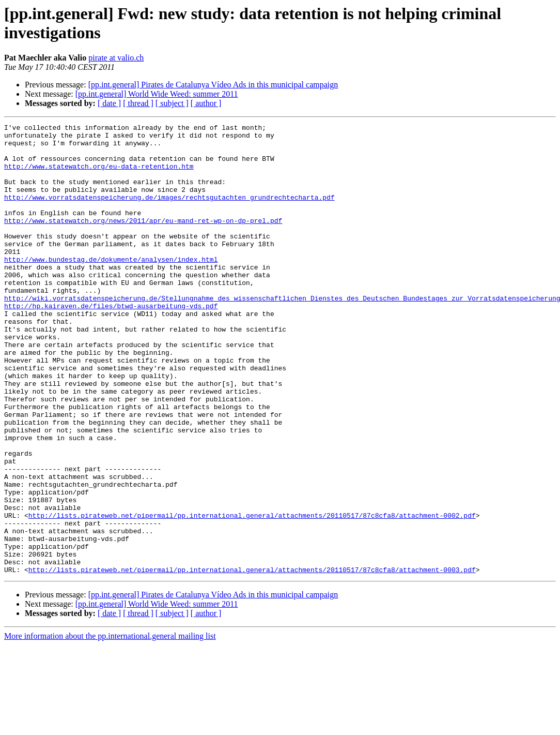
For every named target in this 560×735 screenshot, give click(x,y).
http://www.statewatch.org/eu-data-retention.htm (99, 175)
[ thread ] (138, 103)
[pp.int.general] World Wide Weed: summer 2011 (156, 93)
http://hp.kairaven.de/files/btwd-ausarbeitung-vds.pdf (110, 343)
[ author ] (206, 103)
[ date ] (109, 103)
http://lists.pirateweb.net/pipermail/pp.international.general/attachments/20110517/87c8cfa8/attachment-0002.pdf (252, 594)
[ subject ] (172, 103)
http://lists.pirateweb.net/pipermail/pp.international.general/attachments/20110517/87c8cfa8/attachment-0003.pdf (252, 659)
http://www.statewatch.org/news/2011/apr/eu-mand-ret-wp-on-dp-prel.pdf (143, 240)
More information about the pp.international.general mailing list (110, 726)
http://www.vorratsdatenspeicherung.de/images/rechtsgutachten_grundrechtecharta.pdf (169, 212)
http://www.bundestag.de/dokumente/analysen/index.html (110, 287)
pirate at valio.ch (116, 57)
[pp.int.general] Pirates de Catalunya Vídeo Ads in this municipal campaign (213, 84)
